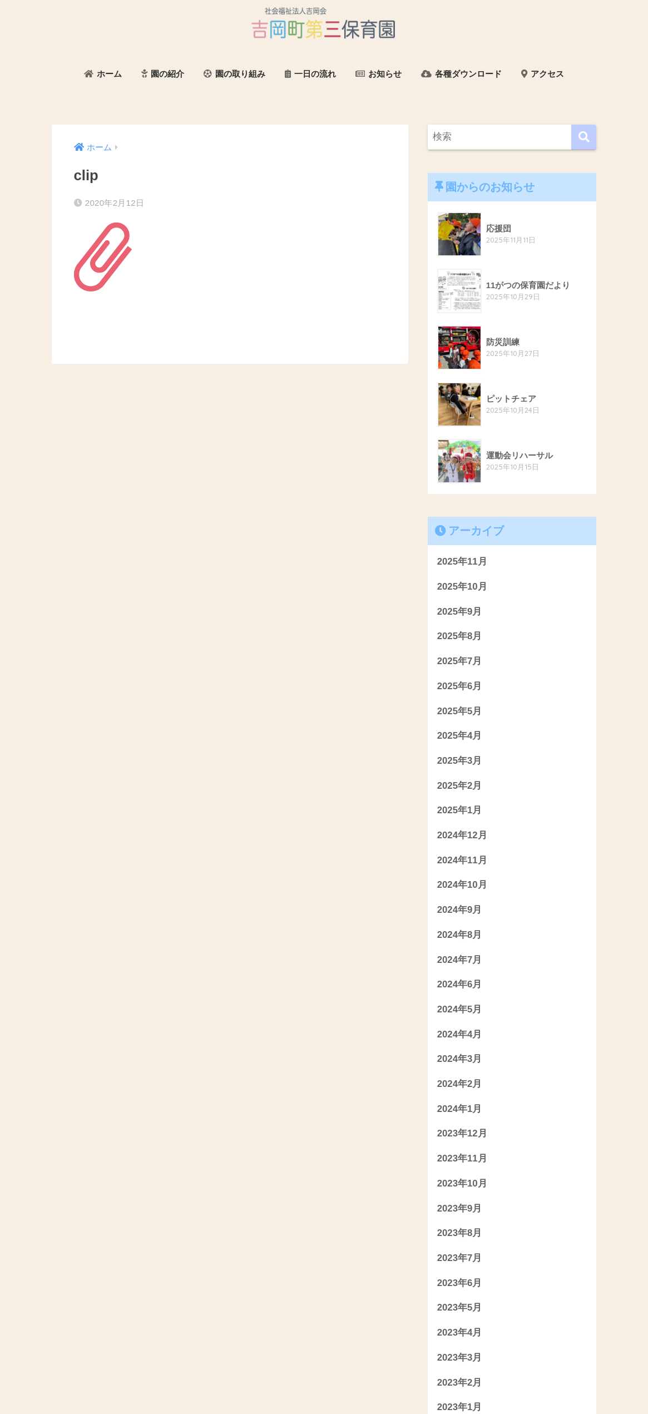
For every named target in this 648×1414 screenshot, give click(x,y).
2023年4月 (459, 1332)
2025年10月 (462, 586)
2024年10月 (462, 884)
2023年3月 (459, 1357)
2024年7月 (459, 960)
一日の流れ (310, 73)
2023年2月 (459, 1382)
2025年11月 (462, 561)
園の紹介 (162, 73)
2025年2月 (459, 785)
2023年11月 (462, 1158)
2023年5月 (459, 1307)
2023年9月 (459, 1208)
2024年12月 (462, 835)
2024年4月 (459, 1034)
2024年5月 (459, 1009)
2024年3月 (459, 1059)
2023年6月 (459, 1283)
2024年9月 (459, 909)
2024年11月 (462, 860)
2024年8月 (459, 935)
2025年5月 (459, 711)
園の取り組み (234, 73)
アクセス (542, 73)
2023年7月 (459, 1258)
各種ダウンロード (461, 73)
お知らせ (378, 73)
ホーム (103, 73)
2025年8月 (459, 636)
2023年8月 (459, 1233)
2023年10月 (462, 1183)
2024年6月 (459, 984)
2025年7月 (459, 661)
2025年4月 (459, 735)
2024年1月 (459, 1109)
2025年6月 (459, 686)
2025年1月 (459, 810)
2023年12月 (462, 1133)
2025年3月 (459, 760)
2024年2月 (459, 1084)
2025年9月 (459, 611)
